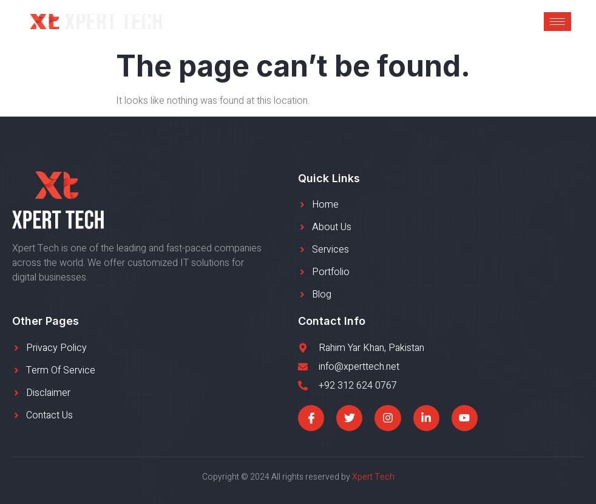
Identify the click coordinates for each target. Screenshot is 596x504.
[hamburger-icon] (557, 21)
